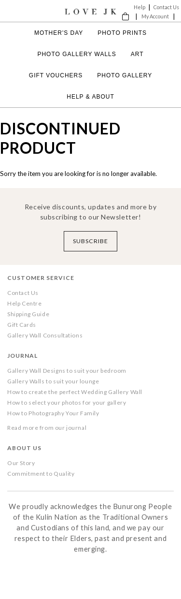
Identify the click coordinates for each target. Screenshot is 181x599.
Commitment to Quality (40, 473)
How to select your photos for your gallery (66, 402)
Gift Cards (21, 324)
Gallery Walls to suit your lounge (53, 381)
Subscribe (90, 241)
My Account (155, 16)
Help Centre (24, 303)
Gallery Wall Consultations (45, 335)
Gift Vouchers (56, 75)
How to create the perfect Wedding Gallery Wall (74, 391)
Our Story (21, 463)
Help (139, 7)
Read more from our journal (46, 427)
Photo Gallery (124, 75)
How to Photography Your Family (53, 413)
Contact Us (166, 7)
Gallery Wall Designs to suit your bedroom (66, 370)
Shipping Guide (28, 314)
